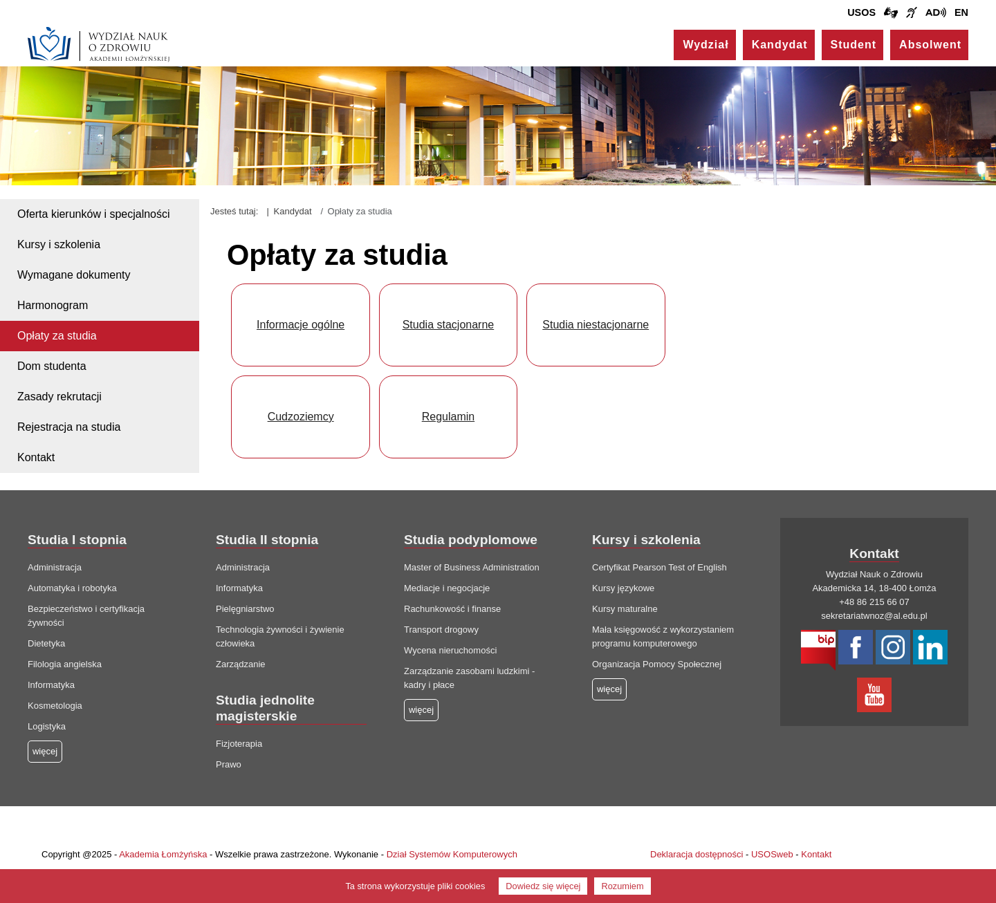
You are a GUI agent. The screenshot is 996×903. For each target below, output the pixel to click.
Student (854, 44)
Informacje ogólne (300, 325)
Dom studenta (51, 366)
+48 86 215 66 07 (874, 602)
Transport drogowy (441, 629)
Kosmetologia (55, 705)
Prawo (228, 764)
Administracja (55, 567)
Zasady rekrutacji (59, 396)
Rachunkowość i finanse (452, 609)
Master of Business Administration (472, 567)
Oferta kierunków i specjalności (93, 214)
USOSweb (772, 854)
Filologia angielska (65, 664)
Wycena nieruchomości (450, 650)
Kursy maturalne (625, 609)
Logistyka (47, 726)
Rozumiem (622, 886)
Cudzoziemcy (301, 416)
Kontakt (36, 457)
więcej (421, 710)
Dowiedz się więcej (543, 886)
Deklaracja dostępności (696, 854)
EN (961, 12)
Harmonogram (52, 305)
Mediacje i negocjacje (447, 588)
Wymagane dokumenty (74, 275)
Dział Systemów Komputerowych (452, 854)
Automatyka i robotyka (72, 588)
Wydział (705, 44)
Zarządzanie (241, 664)
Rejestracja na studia (68, 427)
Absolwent (930, 44)
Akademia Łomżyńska (163, 854)
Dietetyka (46, 643)
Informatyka (51, 685)
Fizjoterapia (239, 743)
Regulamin (448, 416)
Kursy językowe (623, 588)
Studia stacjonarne (449, 325)
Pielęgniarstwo (245, 609)
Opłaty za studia (57, 336)
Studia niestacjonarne (595, 325)
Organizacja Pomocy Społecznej (656, 664)
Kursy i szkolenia (58, 244)
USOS (861, 12)
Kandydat (780, 44)
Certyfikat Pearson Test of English (659, 567)
